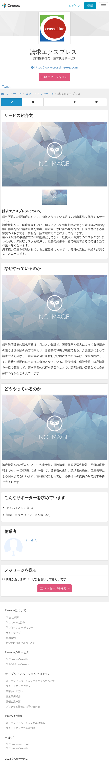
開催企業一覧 (13, 701)
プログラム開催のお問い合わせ (23, 706)
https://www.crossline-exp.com (54, 67)
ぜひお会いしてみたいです (49, 579)
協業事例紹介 (13, 696)
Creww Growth (17, 659)
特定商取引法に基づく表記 (20, 642)
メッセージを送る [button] (56, 77)
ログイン (74, 5)
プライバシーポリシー (19, 627)
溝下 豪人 (31, 540)
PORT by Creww (17, 664)
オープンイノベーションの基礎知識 (25, 722)
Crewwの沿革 (15, 622)
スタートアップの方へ (18, 685)
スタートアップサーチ (39, 94)
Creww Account (17, 744)
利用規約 (11, 637)
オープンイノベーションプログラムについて (30, 680)
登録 (90, 5)
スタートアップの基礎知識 (20, 728)
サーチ (17, 94)
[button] (54, 588)
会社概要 (12, 617)
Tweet (6, 87)
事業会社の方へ (14, 691)
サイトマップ (13, 632)
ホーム (5, 94)
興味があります (16, 579)
